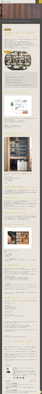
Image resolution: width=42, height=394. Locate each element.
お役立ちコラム (8, 29)
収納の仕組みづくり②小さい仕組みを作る (14, 82)
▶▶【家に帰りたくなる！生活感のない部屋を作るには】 (15, 336)
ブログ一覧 (33, 380)
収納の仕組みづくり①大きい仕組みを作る (14, 79)
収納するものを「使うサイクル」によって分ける (15, 77)
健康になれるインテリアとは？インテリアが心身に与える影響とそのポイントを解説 (21, 388)
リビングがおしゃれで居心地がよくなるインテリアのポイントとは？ (20, 384)
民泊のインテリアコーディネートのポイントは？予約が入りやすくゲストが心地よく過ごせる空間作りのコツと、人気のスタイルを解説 (21, 392)
